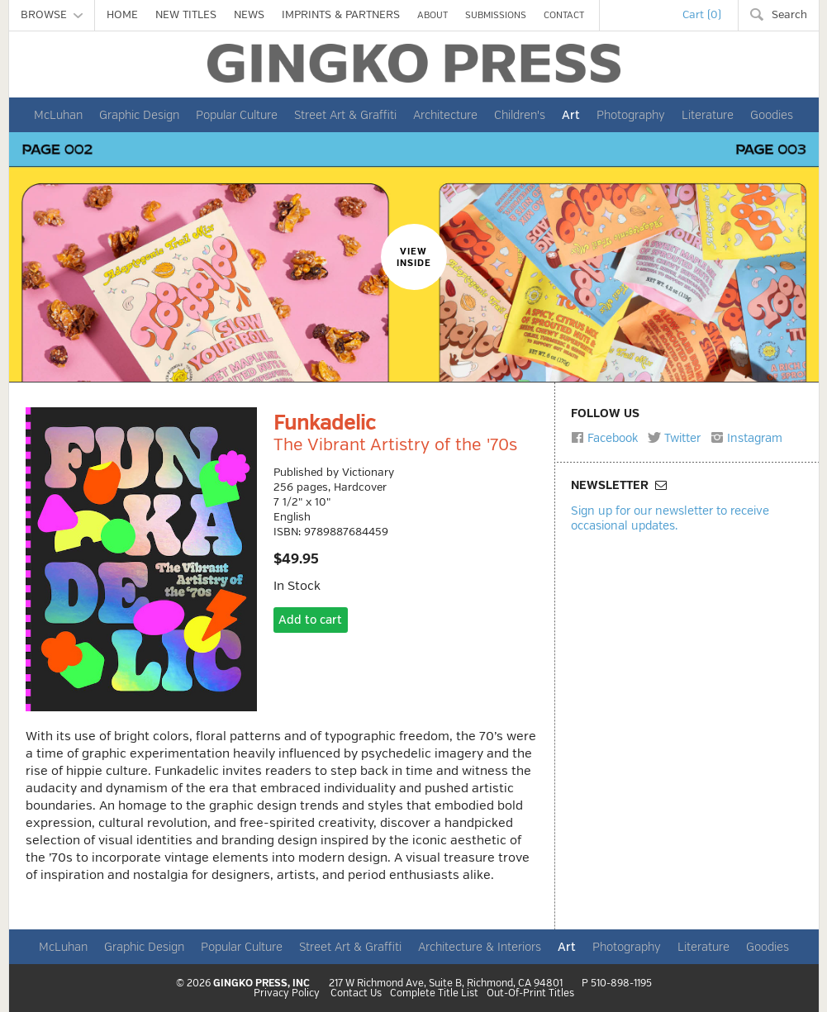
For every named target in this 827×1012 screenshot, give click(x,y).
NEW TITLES (185, 14)
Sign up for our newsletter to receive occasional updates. (670, 517)
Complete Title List (434, 994)
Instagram (746, 437)
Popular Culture (237, 114)
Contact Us (356, 994)
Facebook (604, 437)
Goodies (771, 114)
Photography (630, 114)
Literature (708, 114)
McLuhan (58, 114)
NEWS (249, 14)
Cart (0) (701, 14)
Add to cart (310, 620)
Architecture (445, 114)
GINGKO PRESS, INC (261, 983)
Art (571, 114)
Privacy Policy (287, 994)
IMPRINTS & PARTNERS (341, 14)
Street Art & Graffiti (345, 114)
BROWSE (52, 14)
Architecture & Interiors (479, 946)
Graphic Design (139, 114)
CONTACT (564, 15)
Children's (519, 114)
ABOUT (432, 15)
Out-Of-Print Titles (530, 994)
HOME (122, 14)
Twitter (674, 437)
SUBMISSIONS (495, 15)
